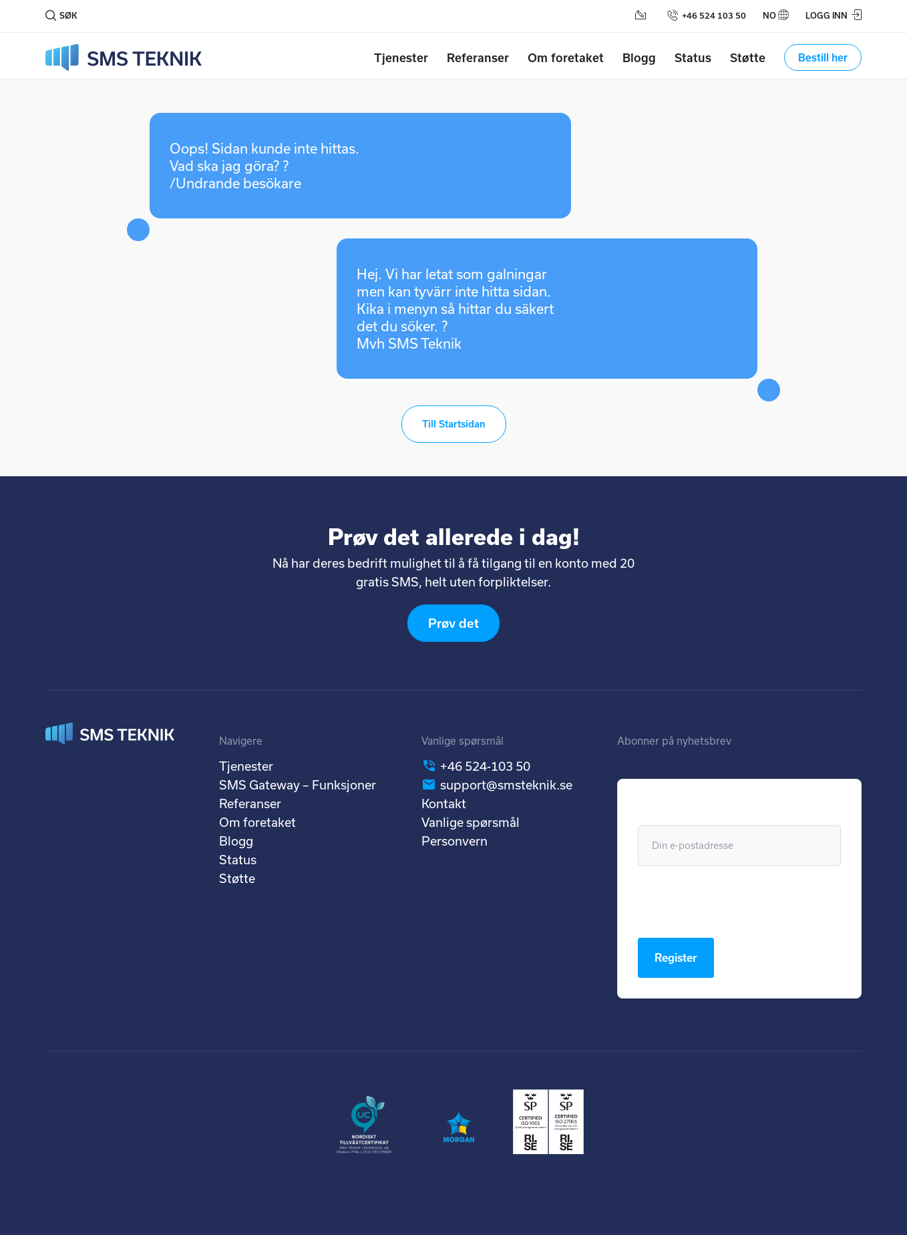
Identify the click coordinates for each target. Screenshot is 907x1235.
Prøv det (453, 623)
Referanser (478, 57)
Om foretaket (566, 57)
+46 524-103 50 (485, 766)
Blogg (639, 57)
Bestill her (823, 57)
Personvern (454, 841)
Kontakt (443, 803)
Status (693, 57)
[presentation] (739, 902)
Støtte (747, 57)
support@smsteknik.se (506, 784)
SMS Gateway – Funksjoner (297, 784)
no (769, 15)
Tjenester (401, 57)
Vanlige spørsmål (470, 822)
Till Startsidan (454, 423)
